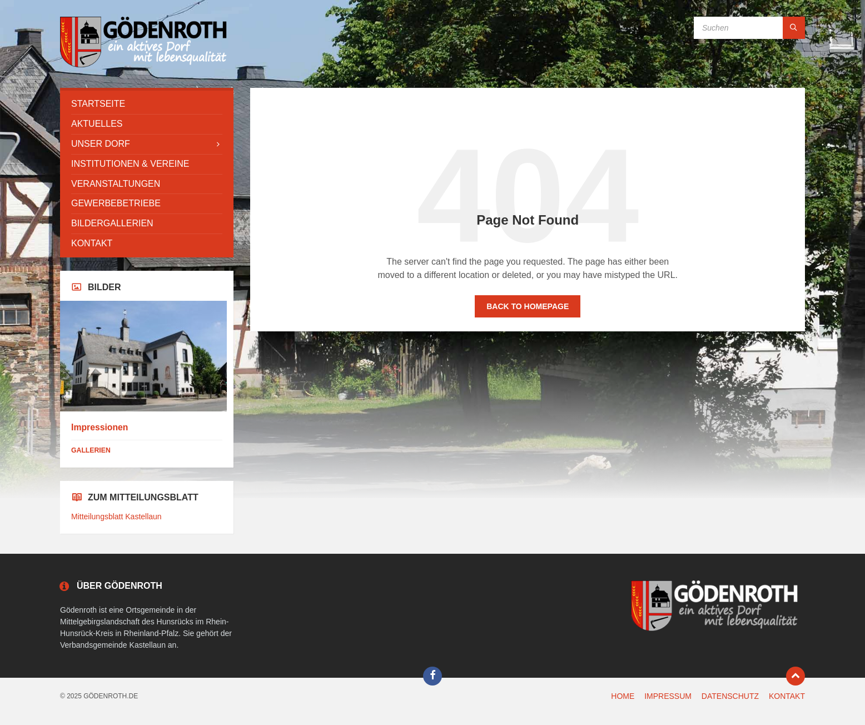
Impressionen (99, 427)
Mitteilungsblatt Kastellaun (116, 516)
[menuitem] (146, 104)
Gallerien (91, 450)
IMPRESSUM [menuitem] (668, 696)
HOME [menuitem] (622, 696)
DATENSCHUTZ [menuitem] (730, 696)
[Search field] (749, 28)
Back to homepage (527, 306)
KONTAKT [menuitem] (787, 696)
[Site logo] (143, 66)
